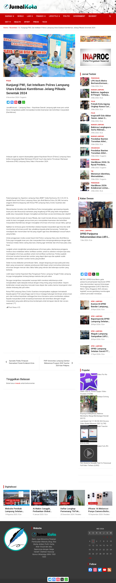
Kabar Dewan (87, 198)
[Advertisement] (39, 135)
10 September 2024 (95, 514)
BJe (101, 86)
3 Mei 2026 (95, 109)
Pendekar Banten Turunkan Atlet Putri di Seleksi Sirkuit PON (99, 143)
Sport (27, 22)
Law (29, 16)
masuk (17, 383)
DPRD (82, 230)
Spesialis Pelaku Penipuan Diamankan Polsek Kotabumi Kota (21, 362)
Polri (8, 81)
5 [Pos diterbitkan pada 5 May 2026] (93, 541)
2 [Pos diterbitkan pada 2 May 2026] (107, 537)
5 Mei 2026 (95, 86)
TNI (92, 171)
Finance (40, 16)
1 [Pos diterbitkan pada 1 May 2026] (103, 537)
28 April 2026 (95, 324)
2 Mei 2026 (95, 191)
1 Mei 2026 (84, 240)
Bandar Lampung (97, 90)
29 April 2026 (95, 309)
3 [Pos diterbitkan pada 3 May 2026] (110, 537)
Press (36, 22)
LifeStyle (53, 16)
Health (17, 22)
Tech (44, 22)
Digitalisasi (10, 486)
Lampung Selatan (12, 500)
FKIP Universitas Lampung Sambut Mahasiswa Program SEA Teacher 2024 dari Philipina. (56, 363)
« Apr (90, 558)
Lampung (88, 230)
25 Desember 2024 (67, 514)
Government (79, 16)
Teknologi (10, 503)
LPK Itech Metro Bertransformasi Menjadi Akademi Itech (99, 84)
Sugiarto (23, 97)
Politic (66, 16)
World (20, 16)
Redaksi (78, 514)
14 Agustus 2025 (11, 514)
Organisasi (95, 148)
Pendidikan (95, 78)
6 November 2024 (12, 97)
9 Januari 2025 (38, 514)
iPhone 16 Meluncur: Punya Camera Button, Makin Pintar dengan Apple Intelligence (99, 512)
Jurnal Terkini (89, 74)
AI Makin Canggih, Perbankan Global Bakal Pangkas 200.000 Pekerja (42, 512)
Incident (93, 16)
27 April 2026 (95, 354)
